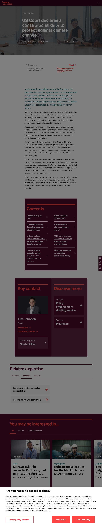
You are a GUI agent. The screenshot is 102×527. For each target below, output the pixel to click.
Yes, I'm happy (83, 522)
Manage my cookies (19, 522)
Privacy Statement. (43, 513)
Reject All (61, 522)
